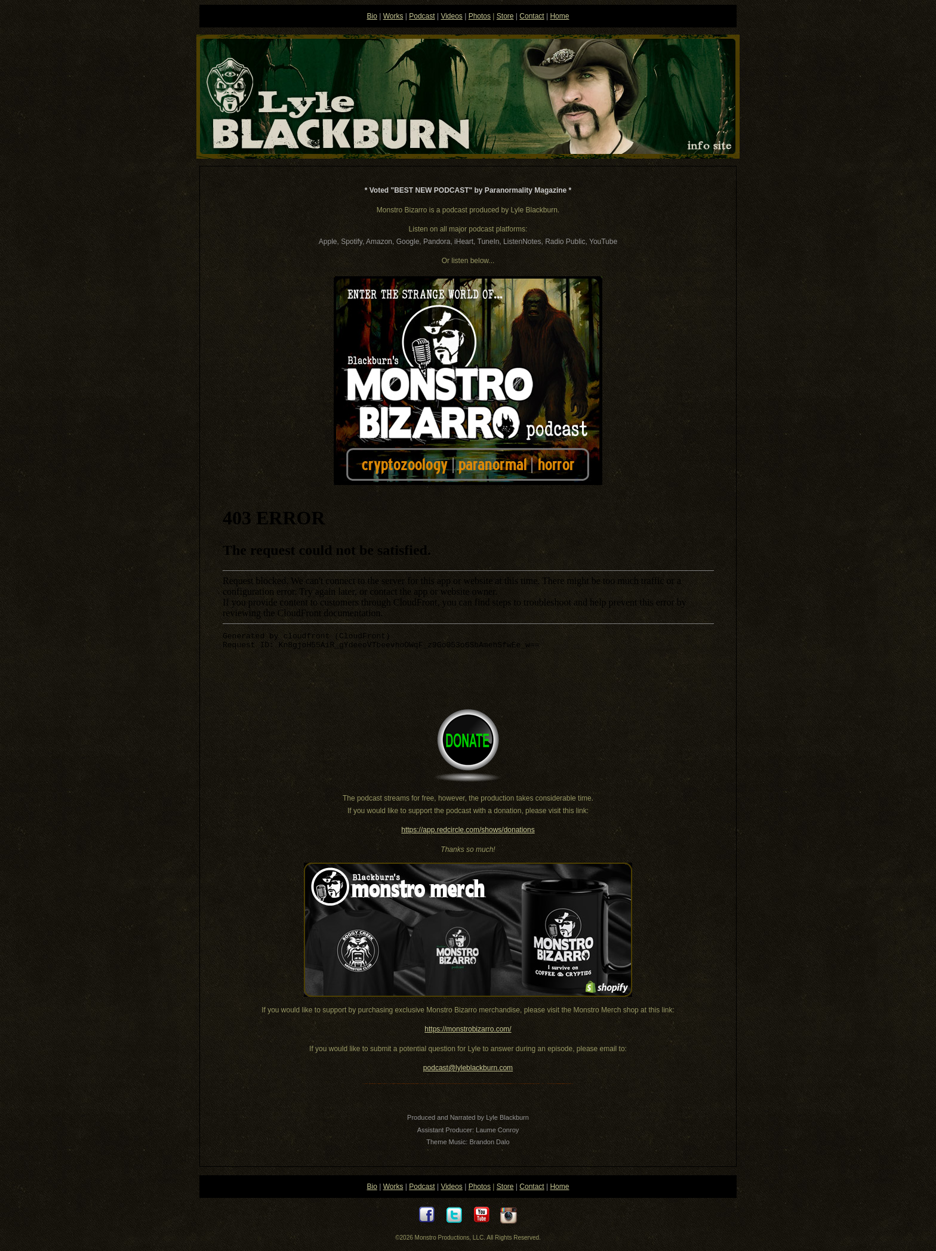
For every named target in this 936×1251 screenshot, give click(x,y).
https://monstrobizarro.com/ (467, 1029)
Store (505, 16)
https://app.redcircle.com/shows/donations (467, 830)
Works (393, 16)
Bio (372, 16)
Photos (480, 16)
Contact (531, 16)
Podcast (422, 16)
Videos (451, 16)
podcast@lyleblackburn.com (468, 1068)
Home (559, 16)
